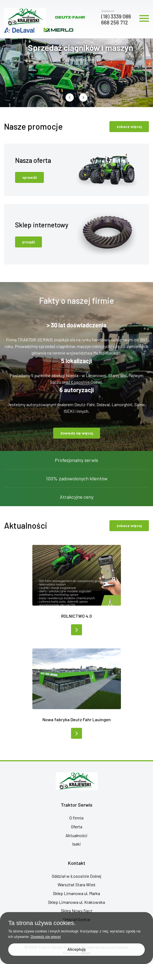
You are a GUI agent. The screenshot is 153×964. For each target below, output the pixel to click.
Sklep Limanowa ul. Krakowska (76, 902)
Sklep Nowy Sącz (76, 910)
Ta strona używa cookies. (42, 923)
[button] (70, 97)
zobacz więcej (129, 126)
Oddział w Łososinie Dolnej (76, 876)
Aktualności (76, 835)
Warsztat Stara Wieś (76, 884)
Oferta (76, 826)
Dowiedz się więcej (46, 937)
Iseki (76, 843)
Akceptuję (76, 949)
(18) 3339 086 (116, 16)
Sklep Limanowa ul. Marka (76, 893)
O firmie (76, 817)
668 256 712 (114, 22)
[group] (76, 72)
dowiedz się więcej (76, 433)
